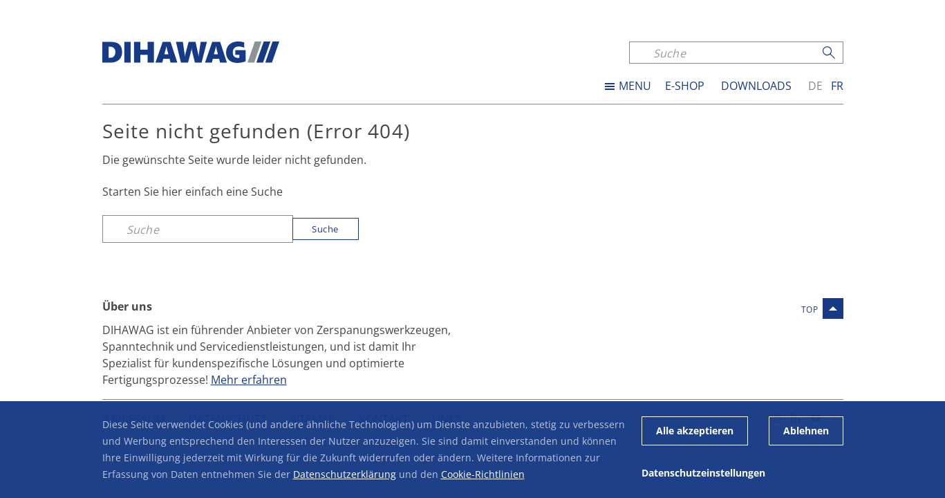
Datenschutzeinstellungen (703, 472)
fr (837, 86)
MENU (635, 86)
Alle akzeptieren (694, 430)
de (815, 86)
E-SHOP (684, 86)
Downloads (756, 86)
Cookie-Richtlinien (483, 474)
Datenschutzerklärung (344, 474)
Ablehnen (806, 430)
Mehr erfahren (249, 379)
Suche (325, 228)
